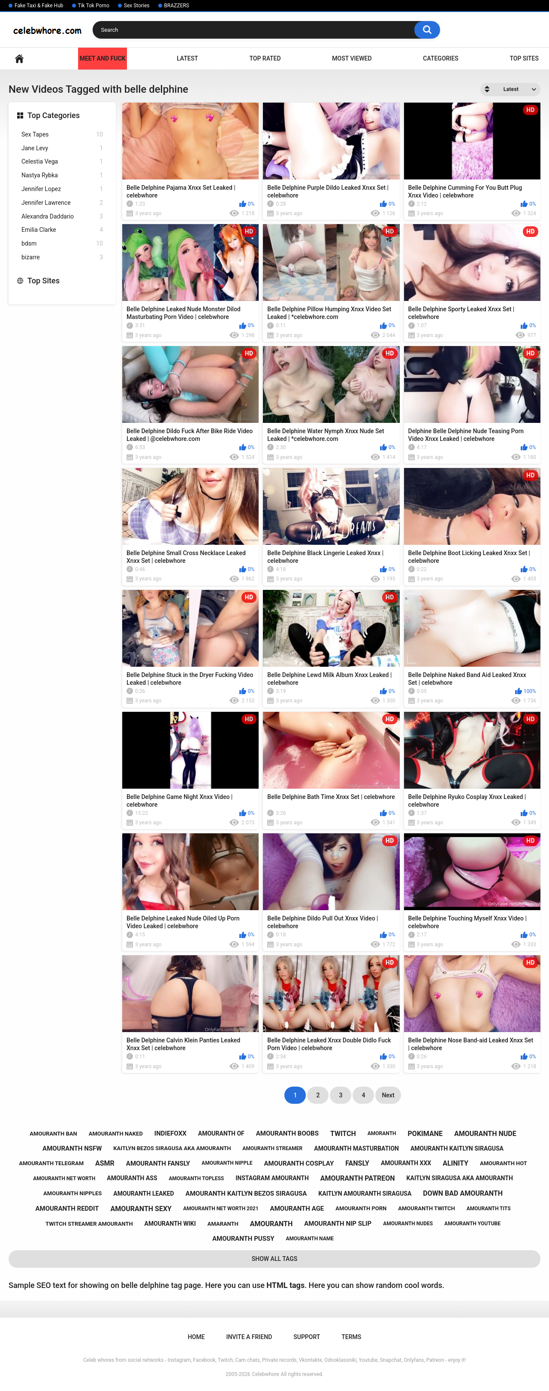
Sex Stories (137, 6)
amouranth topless (196, 1178)
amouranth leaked (143, 1193)
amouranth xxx (406, 1163)
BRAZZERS (176, 6)
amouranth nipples (72, 1193)
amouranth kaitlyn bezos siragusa (246, 1193)
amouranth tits (489, 1209)
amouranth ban (53, 1133)
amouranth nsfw (72, 1148)
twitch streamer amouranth (89, 1224)
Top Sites (524, 58)
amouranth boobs (287, 1133)
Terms (351, 1336)
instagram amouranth (272, 1178)
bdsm (62, 243)
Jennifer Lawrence (62, 203)
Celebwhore (265, 1374)
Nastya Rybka (62, 175)
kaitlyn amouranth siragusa (364, 1193)
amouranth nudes (408, 1224)
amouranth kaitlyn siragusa (457, 1148)
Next (388, 1095)
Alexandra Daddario (62, 216)
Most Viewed (351, 58)
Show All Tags (275, 1258)
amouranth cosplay (299, 1163)
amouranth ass (132, 1178)
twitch (343, 1134)
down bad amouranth (463, 1193)
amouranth (271, 1224)
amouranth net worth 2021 (221, 1209)
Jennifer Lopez (62, 189)
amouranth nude (485, 1134)
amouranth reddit (67, 1208)
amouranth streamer (272, 1148)
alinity (455, 1163)
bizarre (62, 257)
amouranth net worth (64, 1178)
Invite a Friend (249, 1336)
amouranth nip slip (337, 1223)
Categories (440, 58)
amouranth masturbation (356, 1148)
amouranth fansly (158, 1163)
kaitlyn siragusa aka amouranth (460, 1178)
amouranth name (310, 1239)
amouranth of (221, 1133)
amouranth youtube (472, 1224)
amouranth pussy (243, 1238)
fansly (357, 1163)
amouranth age (297, 1208)
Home (19, 59)
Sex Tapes (62, 134)
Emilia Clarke (62, 230)
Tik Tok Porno (93, 6)
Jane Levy (62, 148)
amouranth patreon (357, 1178)
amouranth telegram (51, 1163)
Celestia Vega (62, 161)
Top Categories (53, 115)
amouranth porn (360, 1208)
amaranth (223, 1224)
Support (306, 1336)
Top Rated (265, 58)
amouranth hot (503, 1163)
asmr (105, 1163)
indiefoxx (170, 1133)
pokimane (425, 1134)
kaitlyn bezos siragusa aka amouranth (172, 1148)
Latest (187, 58)
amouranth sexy (141, 1209)
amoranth (382, 1133)
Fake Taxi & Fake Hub (39, 6)
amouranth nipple (227, 1163)
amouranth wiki (170, 1223)
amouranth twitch (426, 1208)
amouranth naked (116, 1133)
